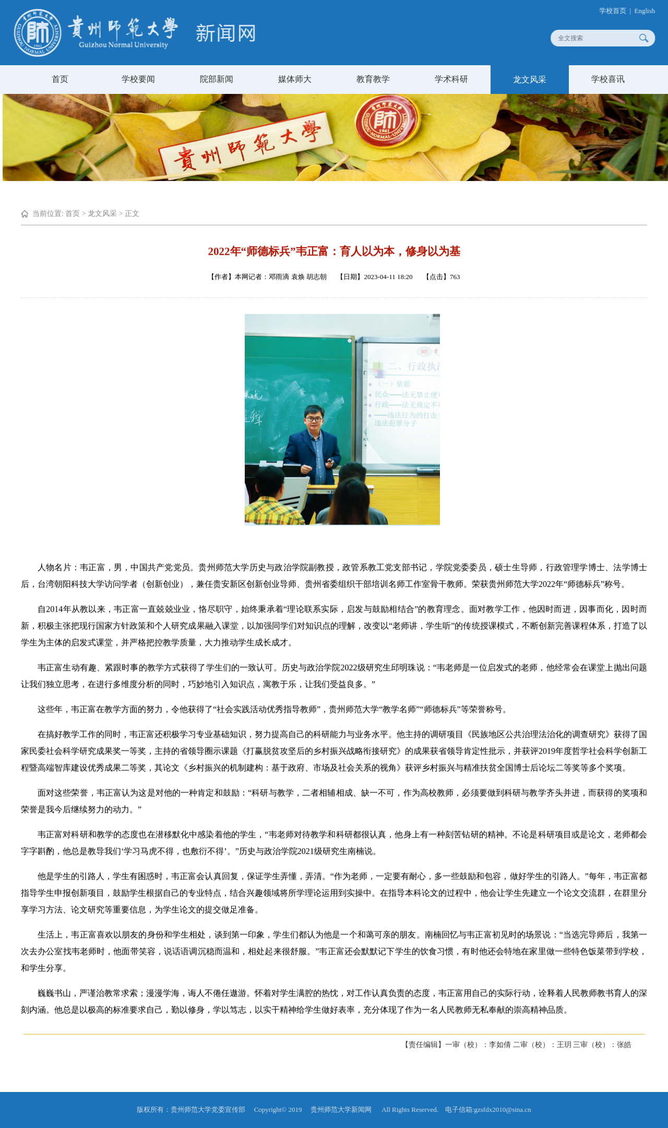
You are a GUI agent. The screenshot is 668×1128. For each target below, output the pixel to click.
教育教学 (373, 79)
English (649, 11)
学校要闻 (138, 79)
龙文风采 (529, 79)
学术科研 (451, 79)
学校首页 (617, 11)
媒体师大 (295, 79)
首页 (60, 79)
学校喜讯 (608, 79)
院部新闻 (216, 79)
